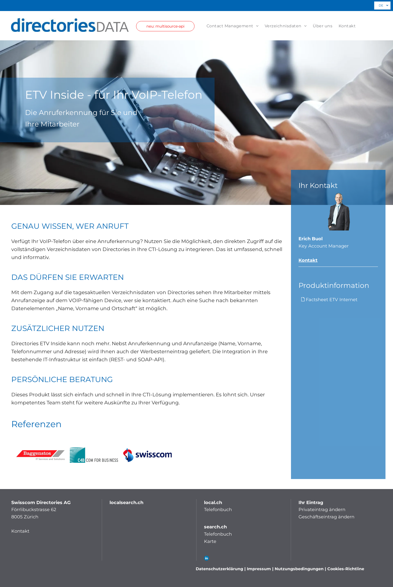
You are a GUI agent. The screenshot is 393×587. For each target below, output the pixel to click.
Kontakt (308, 260)
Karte (210, 541)
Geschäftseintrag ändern (326, 517)
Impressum (259, 568)
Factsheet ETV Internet (331, 299)
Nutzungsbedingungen (299, 568)
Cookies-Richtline (345, 568)
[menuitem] (229, 26)
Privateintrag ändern (322, 509)
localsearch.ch (126, 502)
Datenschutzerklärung (219, 568)
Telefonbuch (218, 509)
